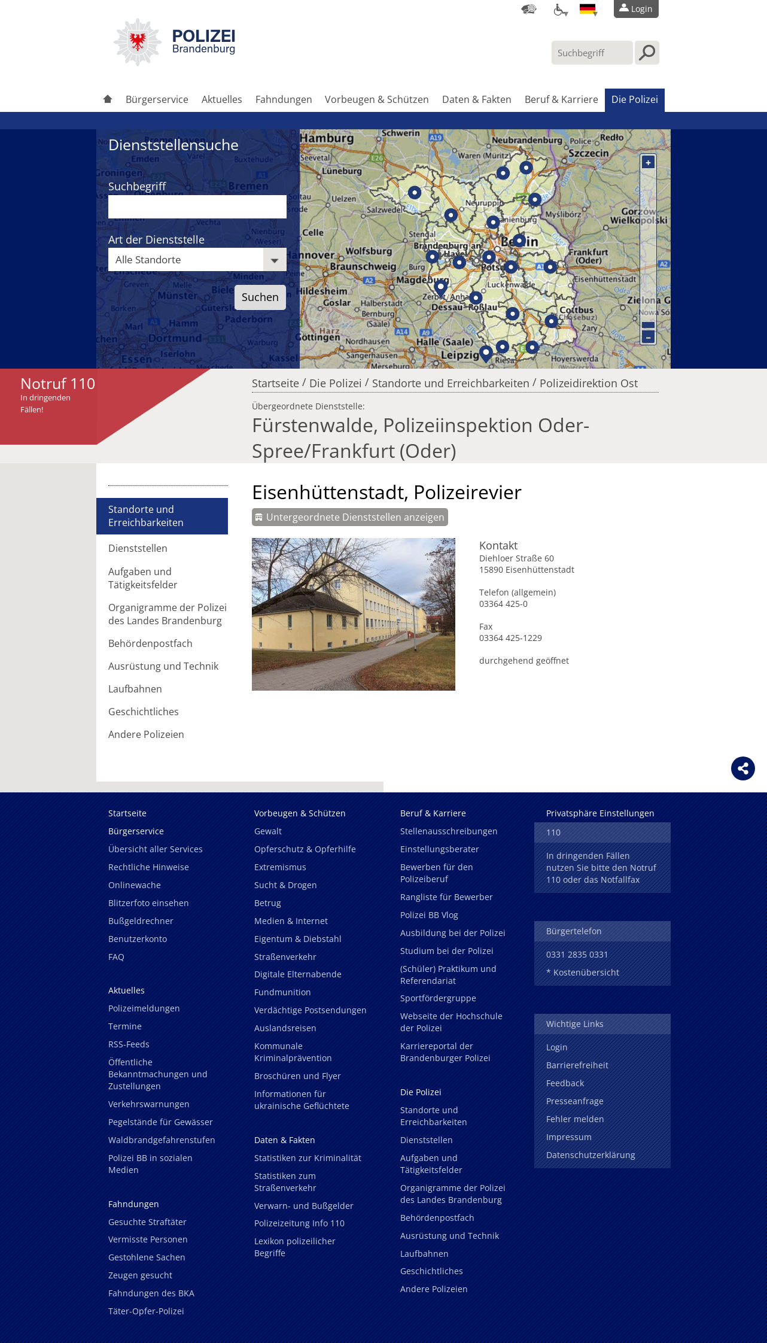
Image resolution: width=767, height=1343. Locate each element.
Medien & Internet (291, 920)
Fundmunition (282, 992)
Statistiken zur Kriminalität (307, 1157)
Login (557, 1047)
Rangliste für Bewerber (446, 897)
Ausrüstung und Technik (163, 666)
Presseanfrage (575, 1101)
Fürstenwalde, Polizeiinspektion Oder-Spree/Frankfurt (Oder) (420, 437)
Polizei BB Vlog (429, 914)
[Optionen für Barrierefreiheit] (558, 9)
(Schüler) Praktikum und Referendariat (448, 974)
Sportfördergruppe (438, 998)
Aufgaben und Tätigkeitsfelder (143, 578)
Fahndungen (283, 99)
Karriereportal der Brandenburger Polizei (445, 1052)
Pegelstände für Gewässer (160, 1122)
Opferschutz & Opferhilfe (305, 849)
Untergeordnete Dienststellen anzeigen (355, 517)
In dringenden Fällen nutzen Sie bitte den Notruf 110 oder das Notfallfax (601, 867)
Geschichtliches (143, 711)
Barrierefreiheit (577, 1065)
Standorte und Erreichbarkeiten (450, 380)
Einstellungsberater (439, 849)
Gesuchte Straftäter (147, 1221)
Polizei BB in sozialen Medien (150, 1163)
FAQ (116, 956)
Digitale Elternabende (298, 974)
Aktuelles (222, 99)
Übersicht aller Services (155, 849)
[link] (174, 62)
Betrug (267, 902)
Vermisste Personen (148, 1239)
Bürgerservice (157, 99)
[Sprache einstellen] (587, 9)
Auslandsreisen (285, 1028)
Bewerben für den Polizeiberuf (436, 873)
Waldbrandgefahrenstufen (161, 1140)
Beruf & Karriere (561, 99)
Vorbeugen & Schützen (377, 99)
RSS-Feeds (129, 1044)
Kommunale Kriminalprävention (293, 1052)
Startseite (275, 380)
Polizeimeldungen (144, 1008)
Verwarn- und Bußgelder (304, 1205)
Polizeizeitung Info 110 (299, 1223)
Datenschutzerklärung (590, 1154)
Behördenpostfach (150, 643)
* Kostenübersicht (582, 972)
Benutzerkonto (137, 938)
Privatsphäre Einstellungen (600, 813)
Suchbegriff (137, 186)
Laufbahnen (135, 688)
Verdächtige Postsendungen (310, 1010)
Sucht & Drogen (285, 885)
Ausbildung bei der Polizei (453, 932)
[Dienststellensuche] (529, 9)
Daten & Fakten (477, 99)
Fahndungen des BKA (151, 1293)
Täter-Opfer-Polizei (146, 1311)
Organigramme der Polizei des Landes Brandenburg (167, 614)
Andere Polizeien (146, 734)
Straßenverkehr (285, 956)
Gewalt (268, 831)
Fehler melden (575, 1119)
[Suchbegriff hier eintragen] (592, 53)
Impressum (569, 1137)
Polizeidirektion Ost (589, 380)
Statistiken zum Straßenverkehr (285, 1181)
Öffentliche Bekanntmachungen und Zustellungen (158, 1074)
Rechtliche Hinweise (148, 867)
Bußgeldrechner (141, 920)
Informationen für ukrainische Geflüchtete (301, 1099)
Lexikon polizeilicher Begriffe (295, 1247)
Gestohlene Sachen (146, 1257)
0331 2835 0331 (577, 954)
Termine (125, 1026)
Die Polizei (634, 99)
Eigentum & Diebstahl (298, 938)
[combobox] (197, 259)
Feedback (565, 1083)
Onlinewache (134, 885)
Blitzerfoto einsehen (148, 902)
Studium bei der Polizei (447, 950)
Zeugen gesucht (140, 1275)
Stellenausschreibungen (449, 831)
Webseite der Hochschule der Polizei (451, 1022)
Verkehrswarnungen (149, 1104)
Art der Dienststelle (156, 239)
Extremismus (280, 867)
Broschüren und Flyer (297, 1075)
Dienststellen (138, 548)
